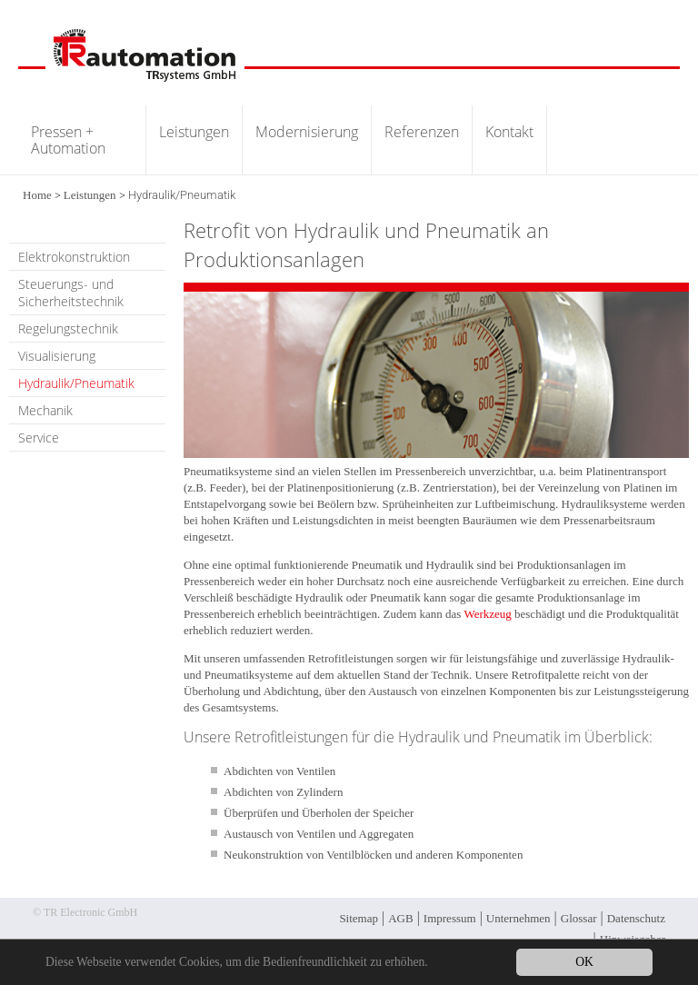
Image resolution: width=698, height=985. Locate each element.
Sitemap (358, 918)
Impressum (450, 918)
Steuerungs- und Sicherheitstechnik (71, 292)
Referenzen (421, 132)
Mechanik (45, 410)
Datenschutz (636, 918)
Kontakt (509, 132)
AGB (400, 918)
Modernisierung (306, 132)
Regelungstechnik (68, 328)
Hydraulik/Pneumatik (76, 383)
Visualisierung (56, 355)
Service (38, 437)
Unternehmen (518, 918)
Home (37, 195)
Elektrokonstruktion (74, 256)
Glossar (579, 918)
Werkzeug (487, 614)
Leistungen (194, 132)
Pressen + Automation (68, 140)
